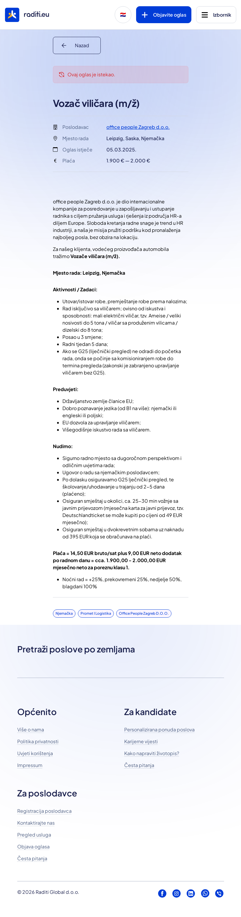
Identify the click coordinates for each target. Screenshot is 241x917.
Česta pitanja (139, 765)
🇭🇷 (123, 14)
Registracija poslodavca (44, 811)
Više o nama (30, 729)
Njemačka (64, 613)
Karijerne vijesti (141, 741)
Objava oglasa (33, 846)
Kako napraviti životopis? (151, 753)
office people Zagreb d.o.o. (138, 127)
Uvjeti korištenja (35, 753)
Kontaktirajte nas (36, 823)
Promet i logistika (96, 613)
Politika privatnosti (38, 741)
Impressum (29, 765)
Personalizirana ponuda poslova (159, 729)
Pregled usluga (34, 834)
